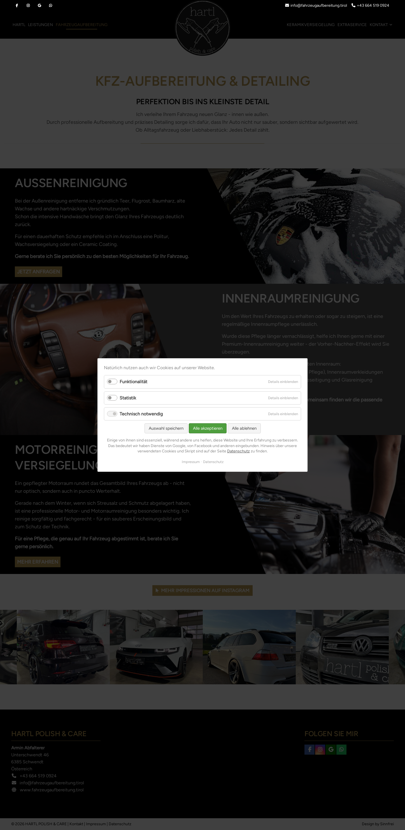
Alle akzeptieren (207, 428)
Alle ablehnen (244, 428)
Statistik (128, 398)
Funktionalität (133, 382)
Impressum (191, 462)
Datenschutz (238, 451)
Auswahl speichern (166, 428)
